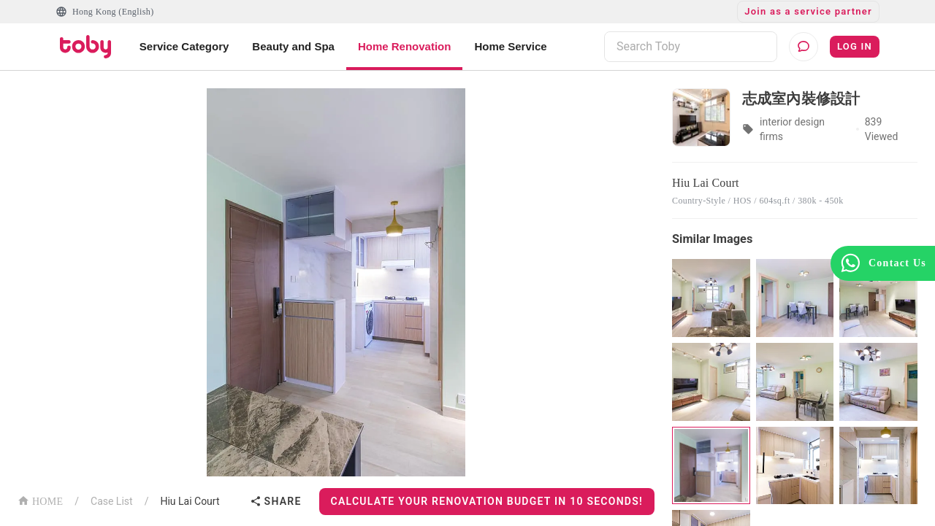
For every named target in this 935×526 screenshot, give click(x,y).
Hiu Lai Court (189, 501)
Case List (112, 501)
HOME (40, 500)
